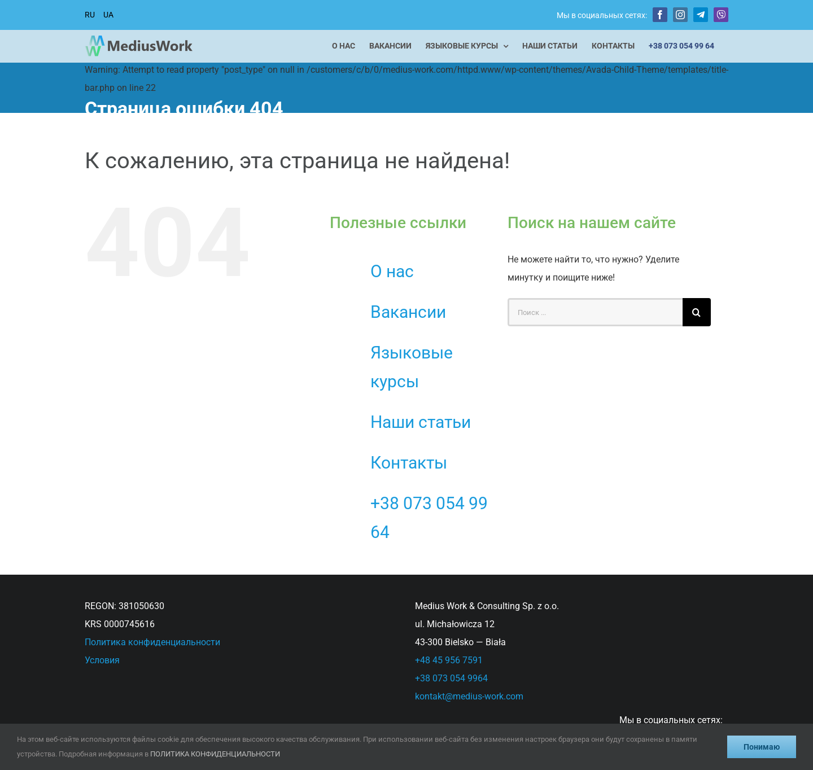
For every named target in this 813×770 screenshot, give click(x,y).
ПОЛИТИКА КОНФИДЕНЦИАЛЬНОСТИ (215, 754)
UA (108, 14)
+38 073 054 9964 (451, 678)
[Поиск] (697, 312)
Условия (102, 660)
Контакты (408, 463)
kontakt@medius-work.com (469, 696)
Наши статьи (420, 422)
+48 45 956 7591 (449, 660)
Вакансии (408, 312)
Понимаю (762, 746)
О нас (392, 271)
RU (90, 14)
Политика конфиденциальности (152, 642)
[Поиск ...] (595, 312)
